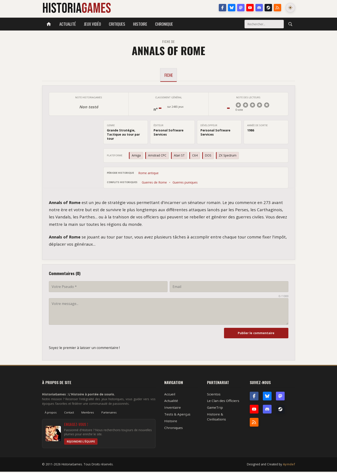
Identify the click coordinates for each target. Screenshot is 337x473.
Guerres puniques (185, 184)
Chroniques (173, 429)
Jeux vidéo (92, 24)
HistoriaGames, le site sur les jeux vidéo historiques (76, 7)
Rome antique (148, 174)
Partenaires (109, 414)
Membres (87, 414)
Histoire (140, 24)
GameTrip (215, 409)
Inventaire (172, 409)
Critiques (117, 24)
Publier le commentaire (264, 334)
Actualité (67, 24)
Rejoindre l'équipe (81, 443)
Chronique (164, 24)
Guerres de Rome (154, 184)
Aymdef (289, 465)
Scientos (214, 395)
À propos (51, 414)
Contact (69, 414)
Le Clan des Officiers (223, 402)
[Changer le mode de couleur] (290, 7)
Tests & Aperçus (177, 415)
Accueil (169, 395)
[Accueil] (48, 24)
